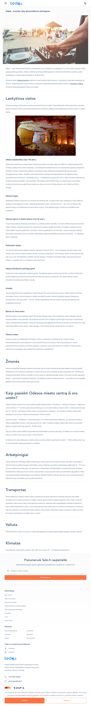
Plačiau (66, 700)
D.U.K (6, 617)
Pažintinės (30, 631)
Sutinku (24, 700)
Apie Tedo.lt (8, 595)
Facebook (9, 648)
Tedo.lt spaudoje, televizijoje (13, 609)
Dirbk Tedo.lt (9, 620)
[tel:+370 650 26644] (85, 3)
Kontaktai (8, 613)
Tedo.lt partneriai (10, 599)
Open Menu (7, 3)
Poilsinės (7, 634)
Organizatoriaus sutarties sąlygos (15, 606)
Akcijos (7, 638)
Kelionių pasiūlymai (11, 631)
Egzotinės (30, 634)
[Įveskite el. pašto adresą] (45, 571)
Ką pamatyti (31, 638)
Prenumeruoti (46, 577)
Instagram (10, 652)
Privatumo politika (10, 602)
